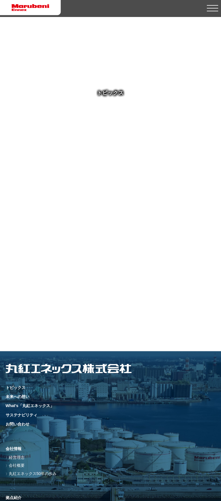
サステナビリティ (21, 415)
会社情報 (14, 448)
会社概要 (17, 465)
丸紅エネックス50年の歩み (33, 473)
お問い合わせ (17, 424)
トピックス (15, 387)
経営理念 (17, 457)
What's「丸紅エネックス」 (30, 405)
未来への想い (17, 396)
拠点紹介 (14, 497)
